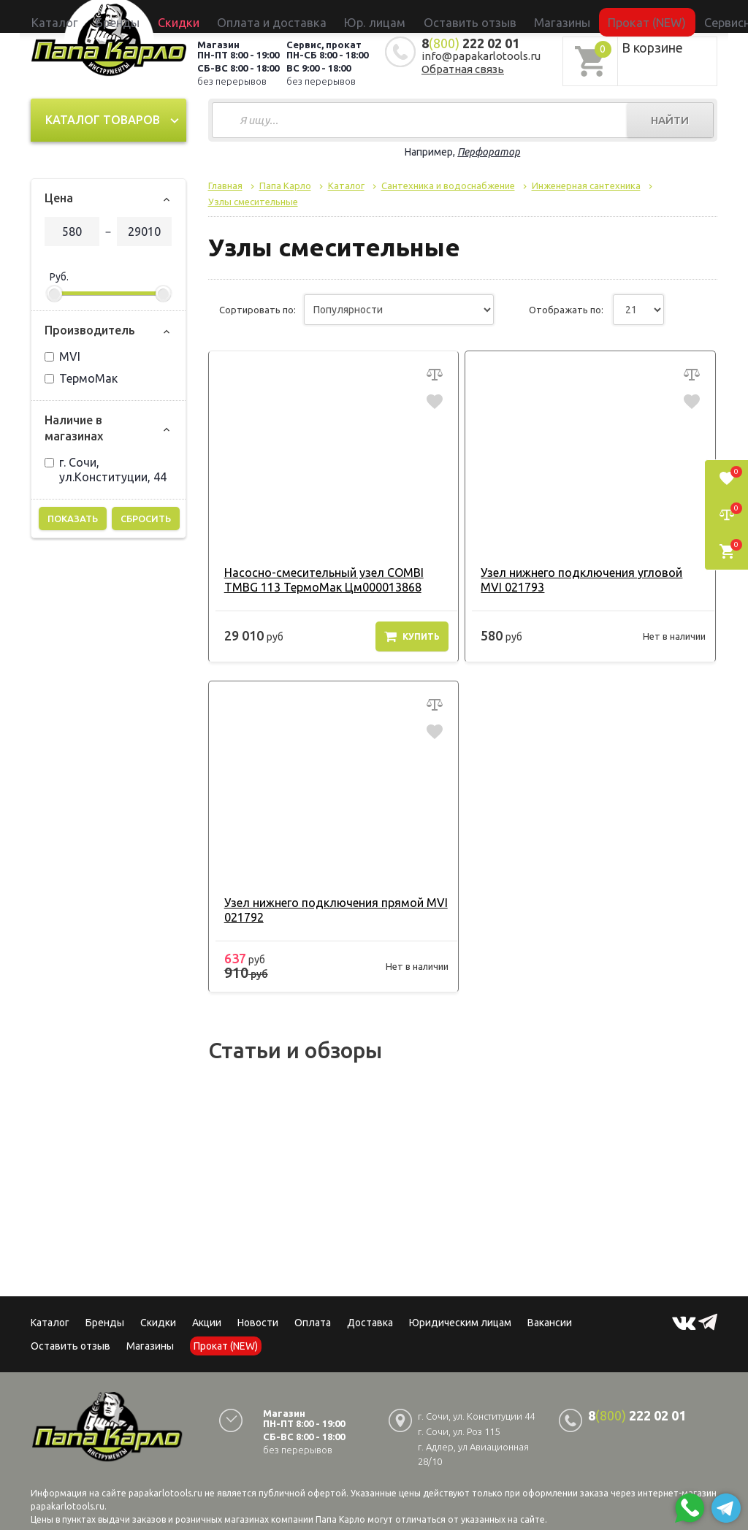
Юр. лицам (381, 16)
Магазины (150, 1346)
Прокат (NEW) (574, 16)
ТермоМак (81, 378)
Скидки (158, 1322)
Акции (206, 1322)
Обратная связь (462, 69)
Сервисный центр (650, 16)
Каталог (161, 16)
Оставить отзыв (448, 16)
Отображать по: (566, 310)
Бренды (203, 16)
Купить (412, 636)
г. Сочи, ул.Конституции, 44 (106, 469)
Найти (670, 120)
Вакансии (549, 1322)
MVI (62, 356)
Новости (257, 1322)
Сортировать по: (257, 310)
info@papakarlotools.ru (481, 56)
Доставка (370, 1322)
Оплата (312, 1322)
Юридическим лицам (460, 1322)
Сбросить (146, 518)
